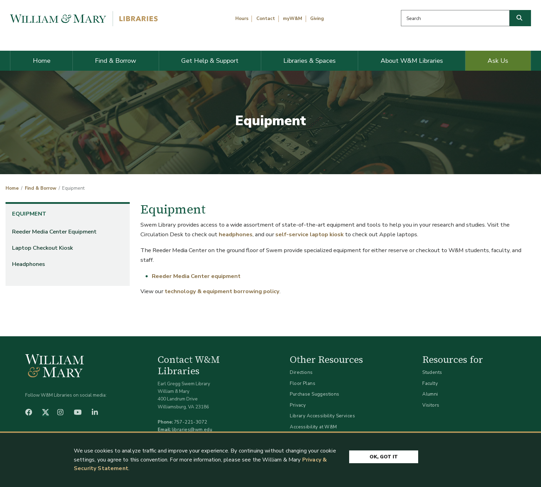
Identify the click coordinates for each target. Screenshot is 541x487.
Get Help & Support (209, 60)
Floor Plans (302, 383)
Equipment (29, 214)
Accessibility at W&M (313, 427)
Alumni (430, 394)
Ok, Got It (384, 457)
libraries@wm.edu (192, 429)
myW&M (292, 19)
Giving (317, 19)
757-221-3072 (190, 422)
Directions (301, 372)
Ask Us (498, 60)
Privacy (298, 405)
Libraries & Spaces (309, 60)
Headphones (28, 264)
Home (41, 60)
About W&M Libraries (412, 60)
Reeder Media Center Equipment (54, 232)
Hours (241, 19)
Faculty (430, 383)
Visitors (430, 405)
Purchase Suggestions (314, 394)
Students (432, 372)
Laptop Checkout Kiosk (42, 248)
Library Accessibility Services (322, 416)
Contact (265, 19)
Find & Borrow (115, 60)
